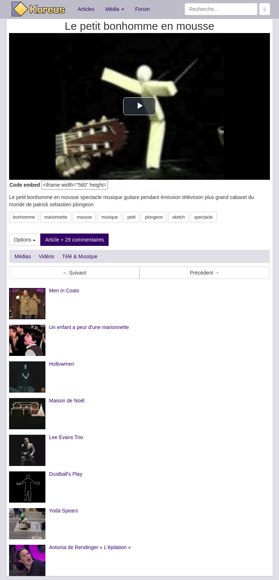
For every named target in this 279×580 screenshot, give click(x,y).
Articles (86, 9)
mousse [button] (84, 217)
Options (25, 240)
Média (114, 9)
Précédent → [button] (205, 273)
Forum (142, 9)
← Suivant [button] (74, 273)
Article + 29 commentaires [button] (74, 240)
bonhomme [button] (24, 217)
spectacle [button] (203, 217)
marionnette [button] (55, 217)
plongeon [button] (154, 217)
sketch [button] (178, 217)
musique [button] (109, 217)
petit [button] (131, 217)
